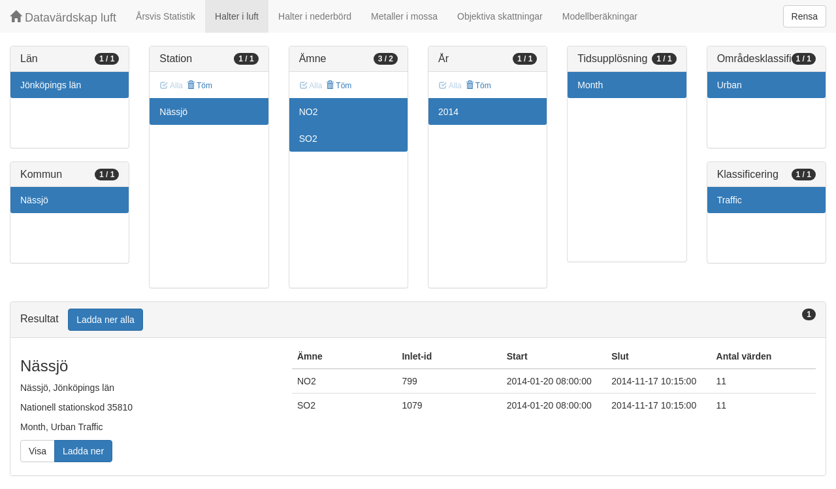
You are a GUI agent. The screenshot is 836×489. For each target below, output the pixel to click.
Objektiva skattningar (500, 16)
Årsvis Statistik (165, 16)
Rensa (805, 16)
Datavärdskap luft (63, 17)
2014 (448, 112)
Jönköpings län (50, 85)
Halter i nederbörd (314, 16)
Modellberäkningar (599, 16)
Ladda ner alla (105, 319)
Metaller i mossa (404, 16)
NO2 (308, 112)
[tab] (418, 320)
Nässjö (34, 200)
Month (590, 85)
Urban (729, 85)
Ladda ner (83, 451)
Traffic (729, 200)
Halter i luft (237, 16)
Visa (37, 451)
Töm (199, 85)
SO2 (308, 138)
